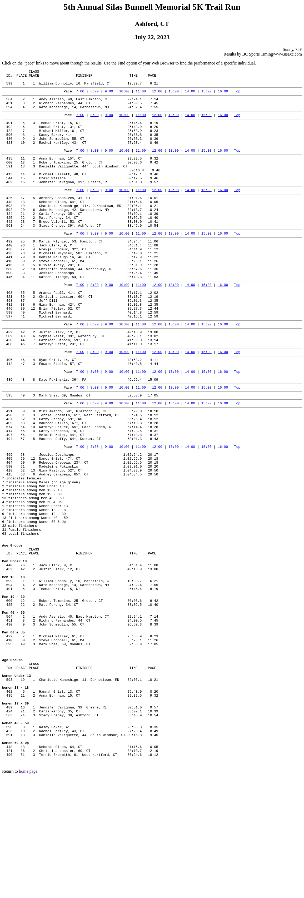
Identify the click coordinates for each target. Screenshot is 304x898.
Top (237, 95)
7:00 (80, 95)
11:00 (141, 95)
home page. (28, 891)
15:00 (206, 95)
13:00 (173, 95)
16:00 (223, 95)
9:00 (109, 95)
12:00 (157, 95)
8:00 (94, 95)
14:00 (190, 95)
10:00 (124, 95)
